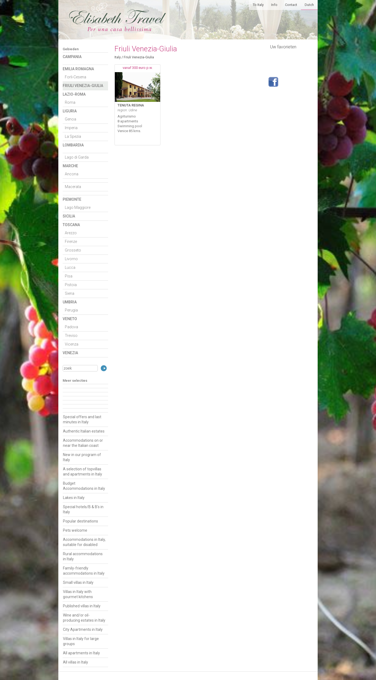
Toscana (71, 225)
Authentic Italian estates (84, 431)
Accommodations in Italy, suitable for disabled (84, 542)
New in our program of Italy (82, 457)
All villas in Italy (75, 662)
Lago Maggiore (77, 207)
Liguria (70, 111)
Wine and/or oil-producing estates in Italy (84, 617)
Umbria (70, 302)
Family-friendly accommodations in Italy (84, 570)
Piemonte (72, 199)
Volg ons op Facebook (273, 82)
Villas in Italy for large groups (81, 641)
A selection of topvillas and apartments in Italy (82, 471)
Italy (118, 57)
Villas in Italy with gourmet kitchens (78, 594)
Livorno (71, 259)
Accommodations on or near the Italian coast (83, 443)
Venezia (70, 353)
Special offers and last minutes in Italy (82, 419)
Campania (72, 57)
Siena (69, 293)
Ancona (71, 174)
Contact (291, 5)
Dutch (309, 5)
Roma (70, 102)
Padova (71, 327)
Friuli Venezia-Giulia (83, 85)
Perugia (71, 310)
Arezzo (71, 233)
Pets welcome (75, 530)
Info (274, 5)
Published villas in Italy (81, 606)
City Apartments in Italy (83, 629)
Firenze (71, 241)
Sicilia (69, 216)
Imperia (71, 128)
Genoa (70, 119)
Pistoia (71, 285)
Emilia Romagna (78, 69)
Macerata (73, 187)
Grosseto (73, 250)
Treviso (71, 335)
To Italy (258, 5)
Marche (70, 166)
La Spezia (73, 136)
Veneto (70, 319)
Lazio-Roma (74, 94)
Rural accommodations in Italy (83, 556)
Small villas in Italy (78, 582)
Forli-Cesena (75, 77)
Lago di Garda (77, 157)
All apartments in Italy (81, 653)
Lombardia (73, 145)
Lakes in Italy (74, 497)
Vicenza (71, 344)
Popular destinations (80, 521)
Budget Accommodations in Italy (84, 486)
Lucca (70, 267)
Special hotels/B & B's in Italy (83, 509)
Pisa (68, 276)
